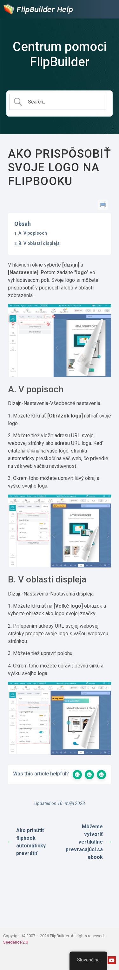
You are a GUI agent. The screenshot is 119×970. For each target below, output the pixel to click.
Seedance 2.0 (15, 942)
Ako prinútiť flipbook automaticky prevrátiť (27, 841)
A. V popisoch (32, 233)
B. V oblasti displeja (39, 243)
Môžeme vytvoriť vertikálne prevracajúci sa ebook (88, 842)
